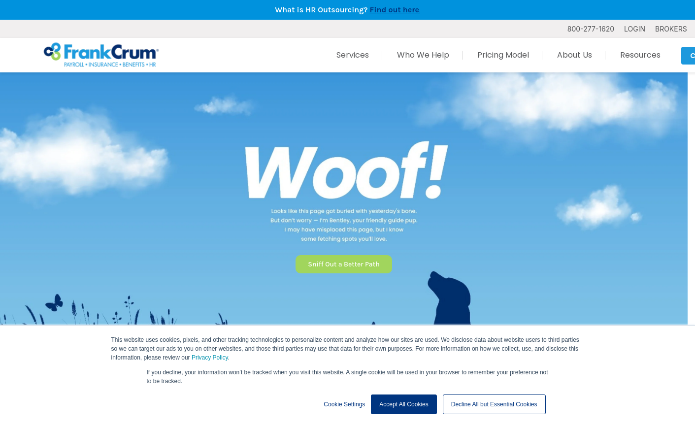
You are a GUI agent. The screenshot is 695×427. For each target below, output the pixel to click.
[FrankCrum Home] (101, 55)
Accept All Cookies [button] (403, 404)
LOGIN (634, 29)
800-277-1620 (590, 29)
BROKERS (671, 29)
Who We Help (423, 55)
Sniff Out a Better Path (343, 264)
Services (352, 55)
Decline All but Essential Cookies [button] (494, 404)
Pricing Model (503, 55)
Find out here (395, 9)
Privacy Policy (210, 357)
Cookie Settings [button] (344, 404)
